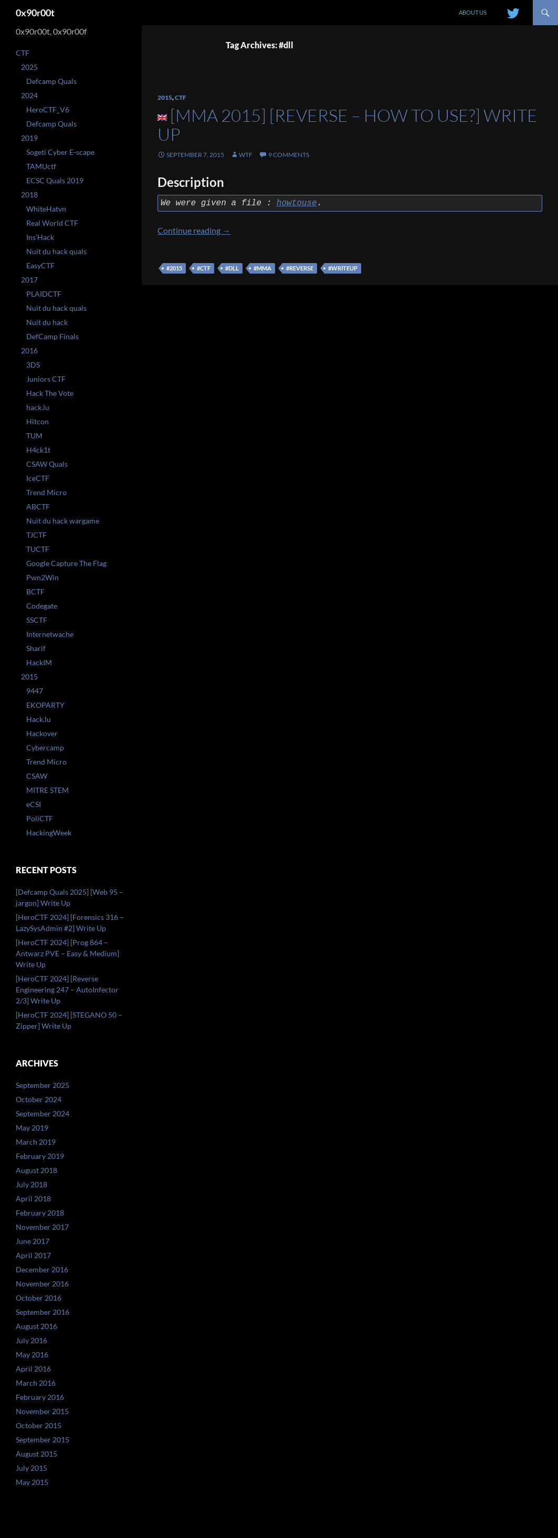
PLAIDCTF (43, 293)
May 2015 (32, 1482)
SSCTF (36, 619)
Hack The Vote (49, 393)
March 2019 (36, 1141)
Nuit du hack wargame (62, 520)
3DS (33, 364)
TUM (34, 435)
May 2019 (32, 1127)
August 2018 (36, 1170)
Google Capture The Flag (66, 563)
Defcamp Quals (51, 81)
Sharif (36, 648)
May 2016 (32, 1354)
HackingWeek (48, 832)
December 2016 (42, 1269)
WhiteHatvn (46, 208)
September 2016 (42, 1311)
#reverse (299, 268)
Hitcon (37, 421)
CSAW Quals (47, 463)
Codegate (41, 605)
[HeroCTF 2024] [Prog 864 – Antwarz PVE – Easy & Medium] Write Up (67, 953)
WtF (245, 155)
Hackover (42, 733)
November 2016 (42, 1283)
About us (473, 12)
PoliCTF (39, 818)
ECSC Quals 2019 (54, 180)
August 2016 (36, 1326)
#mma (262, 268)
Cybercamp (45, 747)
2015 (164, 97)
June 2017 (32, 1241)
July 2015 (31, 1467)
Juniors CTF (46, 378)
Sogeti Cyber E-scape (60, 152)
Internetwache (49, 634)
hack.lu (37, 407)
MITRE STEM (47, 790)
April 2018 (33, 1198)
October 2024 (38, 1099)
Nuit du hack (47, 322)
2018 (29, 194)
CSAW (36, 775)
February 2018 (40, 1212)
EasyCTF (40, 265)
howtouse (297, 203)
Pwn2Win (42, 577)
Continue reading (193, 230)
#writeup (342, 268)
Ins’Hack (40, 237)
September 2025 (42, 1085)
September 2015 (42, 1439)
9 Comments (288, 155)
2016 (29, 350)
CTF (180, 97)
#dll (232, 268)
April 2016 (33, 1368)
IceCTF (37, 478)
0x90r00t (35, 12)
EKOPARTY (45, 704)
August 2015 (36, 1453)
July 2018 (31, 1184)
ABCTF (38, 506)
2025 (29, 66)
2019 (29, 137)
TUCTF (37, 549)
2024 (29, 95)
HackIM (39, 662)
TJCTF (36, 534)
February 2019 (40, 1156)
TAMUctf (41, 166)
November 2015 (42, 1411)
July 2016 (31, 1340)
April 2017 (33, 1255)
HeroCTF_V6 (47, 109)
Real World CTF (52, 222)
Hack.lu (38, 719)
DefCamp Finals (52, 336)
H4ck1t (38, 449)
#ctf (203, 268)
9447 (34, 690)
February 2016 (40, 1397)
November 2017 (42, 1226)
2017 (29, 279)
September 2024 (42, 1113)
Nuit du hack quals (56, 251)
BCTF (35, 591)
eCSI (33, 804)
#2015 (174, 268)
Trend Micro (46, 492)
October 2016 (38, 1297)
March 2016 (36, 1382)
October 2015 (38, 1425)
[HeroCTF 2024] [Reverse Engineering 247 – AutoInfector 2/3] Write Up (67, 989)
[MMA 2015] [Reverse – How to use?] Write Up (347, 124)
